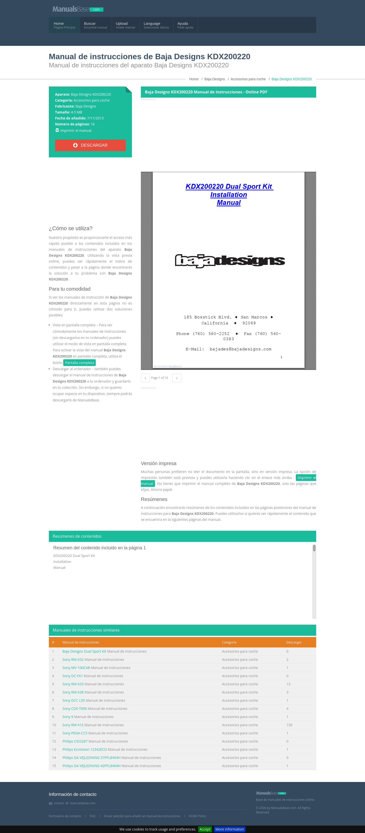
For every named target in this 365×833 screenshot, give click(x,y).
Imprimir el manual (76, 130)
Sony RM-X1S (73, 724)
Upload (122, 23)
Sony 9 (67, 716)
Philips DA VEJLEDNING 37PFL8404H (91, 757)
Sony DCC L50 (73, 700)
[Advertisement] (90, 193)
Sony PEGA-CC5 (75, 733)
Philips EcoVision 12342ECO (84, 749)
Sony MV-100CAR (76, 667)
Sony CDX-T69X (74, 708)
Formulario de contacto (65, 816)
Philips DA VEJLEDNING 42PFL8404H (91, 765)
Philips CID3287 (75, 741)
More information (229, 829)
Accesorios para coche (92, 100)
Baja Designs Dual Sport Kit (84, 651)
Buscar (90, 23)
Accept (205, 829)
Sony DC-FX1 (72, 675)
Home (59, 23)
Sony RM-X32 (73, 659)
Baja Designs (85, 106)
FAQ (92, 816)
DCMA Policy (197, 816)
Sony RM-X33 (73, 684)
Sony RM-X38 (73, 692)
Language (152, 23)
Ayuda (183, 23)
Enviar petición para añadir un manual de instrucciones (142, 816)
